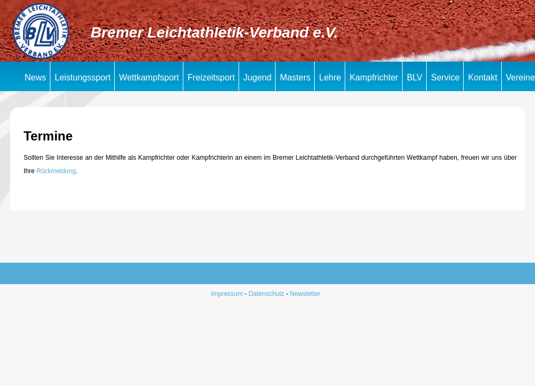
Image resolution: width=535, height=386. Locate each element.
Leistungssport (82, 77)
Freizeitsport (211, 77)
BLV (414, 77)
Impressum (227, 294)
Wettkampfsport (149, 77)
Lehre (330, 77)
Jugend (257, 77)
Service (445, 77)
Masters (295, 77)
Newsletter (305, 294)
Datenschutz (267, 294)
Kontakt (482, 77)
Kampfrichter (374, 77)
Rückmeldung (56, 171)
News (35, 77)
